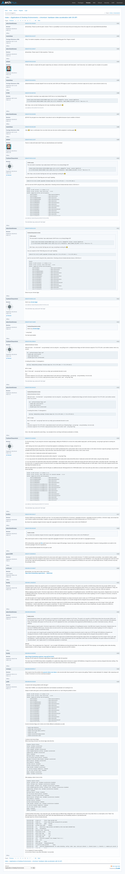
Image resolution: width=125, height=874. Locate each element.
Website (9, 175)
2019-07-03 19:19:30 (30, 114)
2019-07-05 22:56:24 (30, 341)
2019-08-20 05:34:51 (30, 612)
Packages (81, 2)
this (42, 543)
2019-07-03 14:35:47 (30, 49)
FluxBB (118, 868)
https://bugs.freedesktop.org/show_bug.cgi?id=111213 (39, 656)
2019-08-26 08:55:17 (30, 669)
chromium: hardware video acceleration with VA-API (58, 17)
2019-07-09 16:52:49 (30, 528)
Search (15, 10)
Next (39, 20)
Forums (88, 2)
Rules (10, 10)
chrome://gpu (34, 302)
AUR (113, 2)
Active (111, 13)
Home (73, 2)
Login (26, 10)
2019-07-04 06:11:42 (30, 298)
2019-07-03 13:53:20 (30, 23)
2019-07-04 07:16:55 (30, 322)
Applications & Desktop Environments (24, 17)
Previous (11, 20)
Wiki (94, 2)
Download (119, 2)
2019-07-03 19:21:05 (30, 127)
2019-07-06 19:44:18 (30, 387)
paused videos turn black (50, 672)
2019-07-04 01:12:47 (30, 139)
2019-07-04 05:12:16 (30, 228)
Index (6, 10)
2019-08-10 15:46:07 (30, 568)
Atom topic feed (116, 866)
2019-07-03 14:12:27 (30, 36)
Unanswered (116, 13)
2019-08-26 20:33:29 (30, 681)
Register (21, 10)
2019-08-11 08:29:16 (30, 582)
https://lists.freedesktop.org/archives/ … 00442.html (38, 573)
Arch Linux (9, 2)
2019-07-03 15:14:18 (30, 61)
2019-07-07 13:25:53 (30, 438)
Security (106, 2)
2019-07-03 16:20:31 (30, 80)
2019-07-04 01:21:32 (30, 158)
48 (35, 20)
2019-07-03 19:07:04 (30, 93)
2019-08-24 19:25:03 (30, 653)
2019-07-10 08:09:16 (30, 553)
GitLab (100, 2)
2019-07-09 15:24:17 (30, 514)
